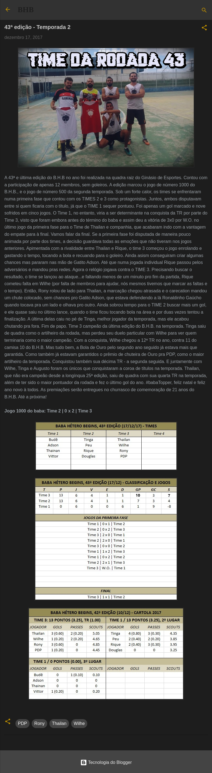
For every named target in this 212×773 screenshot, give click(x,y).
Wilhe (79, 723)
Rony (39, 723)
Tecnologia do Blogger (106, 762)
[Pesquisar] (204, 11)
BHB (26, 10)
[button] (204, 28)
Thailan (59, 723)
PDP (22, 723)
